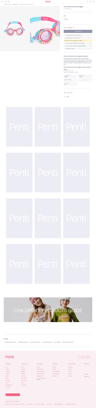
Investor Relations (41, 371)
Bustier (7, 376)
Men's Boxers (24, 380)
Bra (6, 366)
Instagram (70, 366)
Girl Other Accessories (35, 342)
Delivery (54, 369)
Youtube (70, 373)
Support (55, 363)
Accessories (15, 4)
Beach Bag (23, 385)
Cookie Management (58, 404)
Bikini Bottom (24, 378)
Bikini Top (23, 376)
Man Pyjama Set (9, 385)
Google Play (86, 376)
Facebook (70, 369)
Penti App (86, 363)
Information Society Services (41, 379)
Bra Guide (8, 387)
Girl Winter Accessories (68, 342)
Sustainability (40, 369)
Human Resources (41, 373)
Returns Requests (56, 371)
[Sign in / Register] (90, 2)
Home (6, 4)
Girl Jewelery (57, 342)
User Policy (49, 404)
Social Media (72, 363)
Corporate (40, 363)
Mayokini (23, 373)
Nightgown (8, 371)
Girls (10, 4)
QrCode (87, 369)
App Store (86, 374)
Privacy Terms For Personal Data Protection (15, 404)
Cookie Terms (30, 404)
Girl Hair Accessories (47, 342)
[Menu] (2, 2)
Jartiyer (7, 369)
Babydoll (8, 380)
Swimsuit (23, 369)
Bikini (22, 366)
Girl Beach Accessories (23, 342)
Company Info (40, 376)
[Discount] (9, 2)
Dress (22, 382)
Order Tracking (56, 373)
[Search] (5, 2)
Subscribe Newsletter (13, 394)
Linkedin (70, 376)
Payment (54, 366)
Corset (7, 378)
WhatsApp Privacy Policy (70, 404)
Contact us (55, 376)
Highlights (24, 363)
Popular (8, 363)
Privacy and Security (39, 404)
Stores (38, 366)
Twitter (69, 371)
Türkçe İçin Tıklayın (85, 357)
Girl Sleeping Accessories (10, 342)
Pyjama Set (8, 373)
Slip (6, 382)
